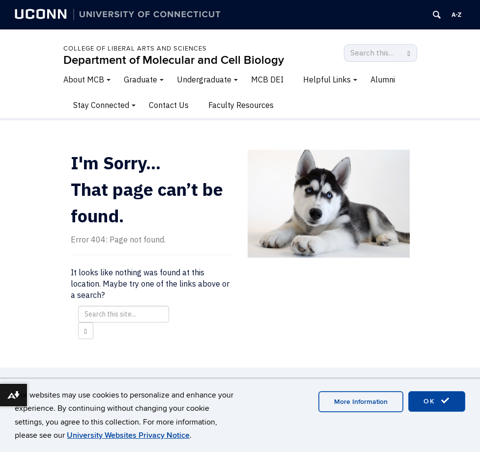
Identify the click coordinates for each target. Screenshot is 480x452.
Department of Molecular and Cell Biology (173, 60)
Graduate (140, 79)
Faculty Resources (241, 105)
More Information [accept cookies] (361, 402)
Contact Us (169, 105)
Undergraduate (204, 79)
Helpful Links (327, 79)
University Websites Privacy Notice (128, 435)
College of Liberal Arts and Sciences (135, 49)
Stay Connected (101, 105)
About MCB (83, 79)
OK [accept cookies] (437, 401)
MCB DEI (267, 79)
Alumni (382, 79)
